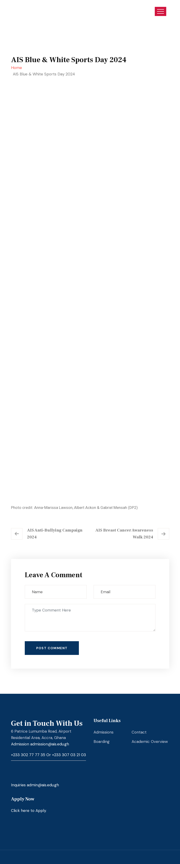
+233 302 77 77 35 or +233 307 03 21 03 (48, 754)
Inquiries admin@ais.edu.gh (35, 784)
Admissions (104, 732)
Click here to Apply (28, 810)
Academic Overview (150, 741)
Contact (139, 732)
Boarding (102, 741)
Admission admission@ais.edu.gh (40, 744)
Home (17, 67)
